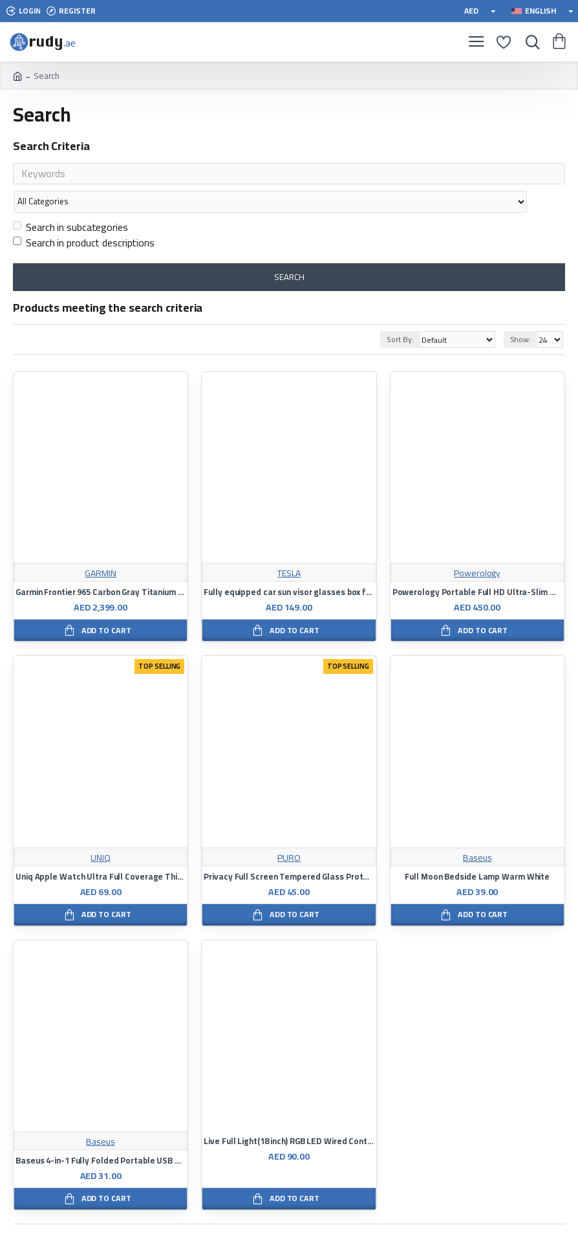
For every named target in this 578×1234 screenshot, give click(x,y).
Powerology (477, 549)
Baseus (477, 832)
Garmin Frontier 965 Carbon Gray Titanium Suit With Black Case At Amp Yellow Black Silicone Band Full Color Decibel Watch (101, 567)
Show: (520, 314)
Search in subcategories (70, 202)
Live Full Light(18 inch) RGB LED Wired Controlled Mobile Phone (289, 1115)
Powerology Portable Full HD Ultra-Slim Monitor (477, 567)
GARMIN (100, 549)
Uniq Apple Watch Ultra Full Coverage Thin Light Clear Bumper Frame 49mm (101, 851)
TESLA (289, 549)
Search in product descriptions (84, 217)
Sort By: (396, 314)
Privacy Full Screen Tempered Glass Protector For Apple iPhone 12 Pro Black (289, 851)
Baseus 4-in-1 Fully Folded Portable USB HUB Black (101, 1135)
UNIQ (101, 832)
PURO (289, 832)
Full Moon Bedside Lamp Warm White (477, 851)
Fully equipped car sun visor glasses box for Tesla (289, 567)
